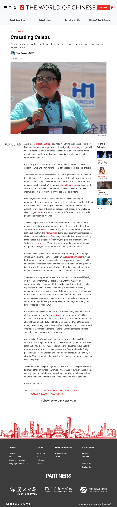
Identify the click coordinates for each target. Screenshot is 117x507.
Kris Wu (39, 212)
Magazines (41, 453)
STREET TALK (101, 176)
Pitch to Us (86, 464)
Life (10, 457)
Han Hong (75, 147)
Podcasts (40, 460)
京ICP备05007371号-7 (105, 504)
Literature (21, 460)
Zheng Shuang (66, 185)
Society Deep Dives (17, 20)
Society (12, 453)
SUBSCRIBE (103, 7)
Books (39, 457)
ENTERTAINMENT (17, 32)
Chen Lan (60, 315)
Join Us (85, 460)
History (20, 453)
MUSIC (100, 160)
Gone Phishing (102, 209)
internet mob (51, 233)
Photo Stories (23, 464)
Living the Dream (103, 178)
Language (13, 464)
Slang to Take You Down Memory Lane (103, 163)
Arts (19, 457)
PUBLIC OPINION (57, 394)
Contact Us (86, 467)
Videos (39, 464)
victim (43, 229)
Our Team (85, 457)
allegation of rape (44, 144)
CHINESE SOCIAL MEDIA (52, 390)
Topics (12, 447)
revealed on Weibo (73, 257)
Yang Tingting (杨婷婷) (25, 53)
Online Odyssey (45, 20)
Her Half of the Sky (72, 20)
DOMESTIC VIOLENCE (39, 394)
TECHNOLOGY (101, 207)
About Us (85, 453)
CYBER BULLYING (71, 390)
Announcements (61, 453)
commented (40, 243)
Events (57, 457)
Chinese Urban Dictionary (99, 20)
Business (12, 460)
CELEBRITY (35, 390)
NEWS (99, 190)
